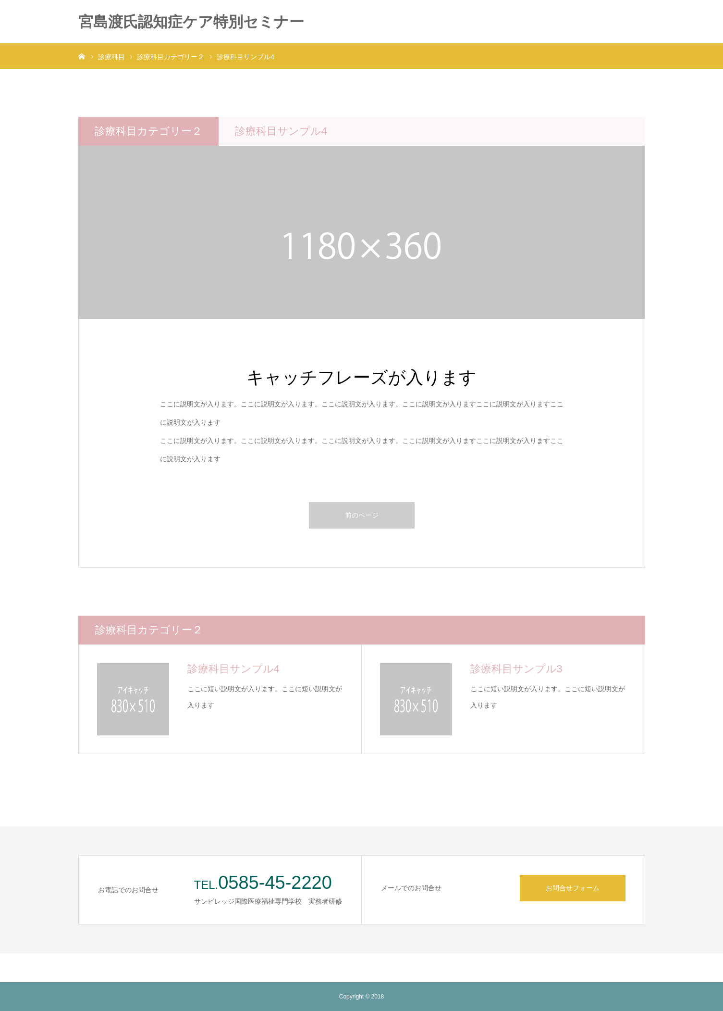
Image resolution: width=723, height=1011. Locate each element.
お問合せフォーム (573, 888)
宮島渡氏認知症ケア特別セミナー (191, 21)
